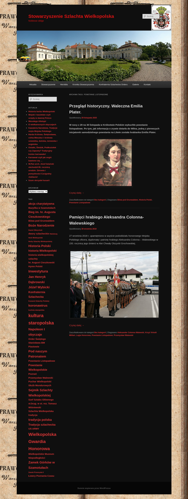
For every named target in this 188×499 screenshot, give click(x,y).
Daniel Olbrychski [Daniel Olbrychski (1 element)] (35, 230)
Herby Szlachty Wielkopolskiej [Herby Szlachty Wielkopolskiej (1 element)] (40, 241)
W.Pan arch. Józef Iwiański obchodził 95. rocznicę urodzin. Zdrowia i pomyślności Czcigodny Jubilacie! (41, 170)
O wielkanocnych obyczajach (42, 124)
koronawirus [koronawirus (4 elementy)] (38, 305)
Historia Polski (145, 200)
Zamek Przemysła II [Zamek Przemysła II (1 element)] (36, 472)
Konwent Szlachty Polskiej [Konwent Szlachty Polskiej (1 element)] (38, 301)
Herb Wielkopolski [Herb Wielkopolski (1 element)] (35, 238)
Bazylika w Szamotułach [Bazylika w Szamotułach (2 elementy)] (42, 208)
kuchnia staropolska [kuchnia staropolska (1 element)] (36, 310)
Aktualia (32, 84)
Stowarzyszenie (48, 84)
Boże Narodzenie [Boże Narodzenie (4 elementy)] (41, 225)
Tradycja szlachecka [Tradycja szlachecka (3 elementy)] (42, 424)
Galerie (135, 84)
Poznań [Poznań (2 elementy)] (32, 374)
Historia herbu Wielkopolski (41, 111)
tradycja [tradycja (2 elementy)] (32, 415)
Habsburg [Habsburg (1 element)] (53, 234)
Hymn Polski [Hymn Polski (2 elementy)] (35, 266)
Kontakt (147, 84)
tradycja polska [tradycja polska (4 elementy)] (40, 419)
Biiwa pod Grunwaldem (127, 200)
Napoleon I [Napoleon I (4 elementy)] (36, 329)
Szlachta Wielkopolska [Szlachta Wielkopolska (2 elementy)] (41, 411)
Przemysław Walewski (123, 335)
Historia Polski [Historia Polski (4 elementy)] (39, 246)
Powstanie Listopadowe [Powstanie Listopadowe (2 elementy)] (41, 361)
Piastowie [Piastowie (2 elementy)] (33, 346)
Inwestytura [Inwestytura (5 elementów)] (38, 271)
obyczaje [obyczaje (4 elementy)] (35, 334)
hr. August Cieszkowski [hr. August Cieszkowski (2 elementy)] (41, 262)
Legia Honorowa (83, 335)
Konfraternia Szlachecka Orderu (113, 84)
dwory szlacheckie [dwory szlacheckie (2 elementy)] (38, 233)
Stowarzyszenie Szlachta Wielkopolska (71, 16)
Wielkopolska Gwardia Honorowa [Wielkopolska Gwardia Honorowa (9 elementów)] (42, 441)
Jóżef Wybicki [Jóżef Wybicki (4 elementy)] (39, 287)
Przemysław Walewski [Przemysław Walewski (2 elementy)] (40, 377)
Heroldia (64, 84)
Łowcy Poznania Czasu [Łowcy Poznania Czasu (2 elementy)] (41, 475)
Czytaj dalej (76, 192)
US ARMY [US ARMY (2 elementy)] (33, 428)
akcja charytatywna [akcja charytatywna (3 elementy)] (41, 203)
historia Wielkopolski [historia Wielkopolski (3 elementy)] (42, 250)
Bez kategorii (100, 200)
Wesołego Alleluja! (37, 121)
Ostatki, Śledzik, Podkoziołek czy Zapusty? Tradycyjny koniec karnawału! (42, 150)
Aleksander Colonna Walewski (130, 332)
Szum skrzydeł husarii (39, 180)
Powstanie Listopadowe (79, 203)
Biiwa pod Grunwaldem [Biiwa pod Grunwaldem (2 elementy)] (41, 220)
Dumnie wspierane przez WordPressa (94, 488)
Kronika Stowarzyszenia (83, 84)
